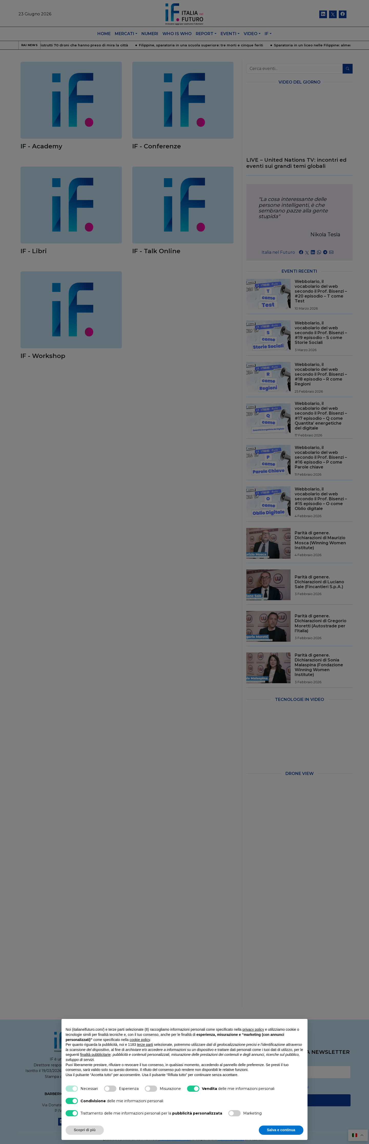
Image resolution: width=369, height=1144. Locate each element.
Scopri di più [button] (85, 1130)
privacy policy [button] (253, 1029)
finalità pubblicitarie (95, 1055)
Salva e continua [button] (281, 1130)
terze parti (145, 1045)
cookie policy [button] (140, 1040)
